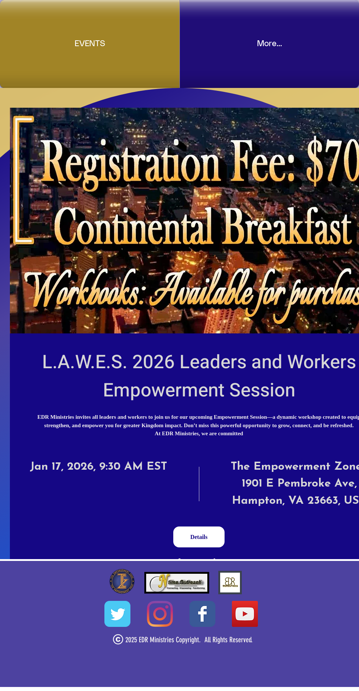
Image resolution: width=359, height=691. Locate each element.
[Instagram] (160, 614)
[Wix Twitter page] (117, 614)
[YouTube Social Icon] (245, 614)
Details (198, 537)
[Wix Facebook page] (202, 614)
